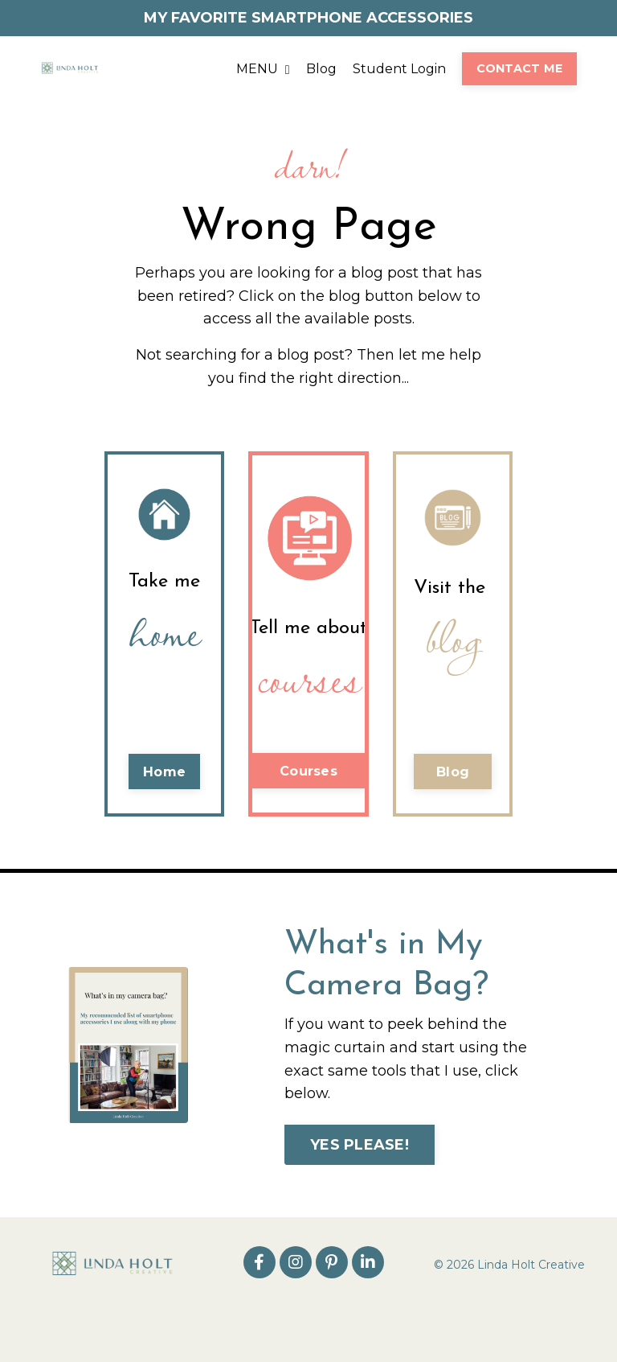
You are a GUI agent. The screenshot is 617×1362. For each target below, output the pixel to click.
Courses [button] (308, 771)
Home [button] (164, 771)
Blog (321, 68)
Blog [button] (452, 771)
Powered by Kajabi (532, 1320)
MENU (263, 68)
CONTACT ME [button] (519, 68)
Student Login (399, 68)
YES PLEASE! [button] (359, 1145)
